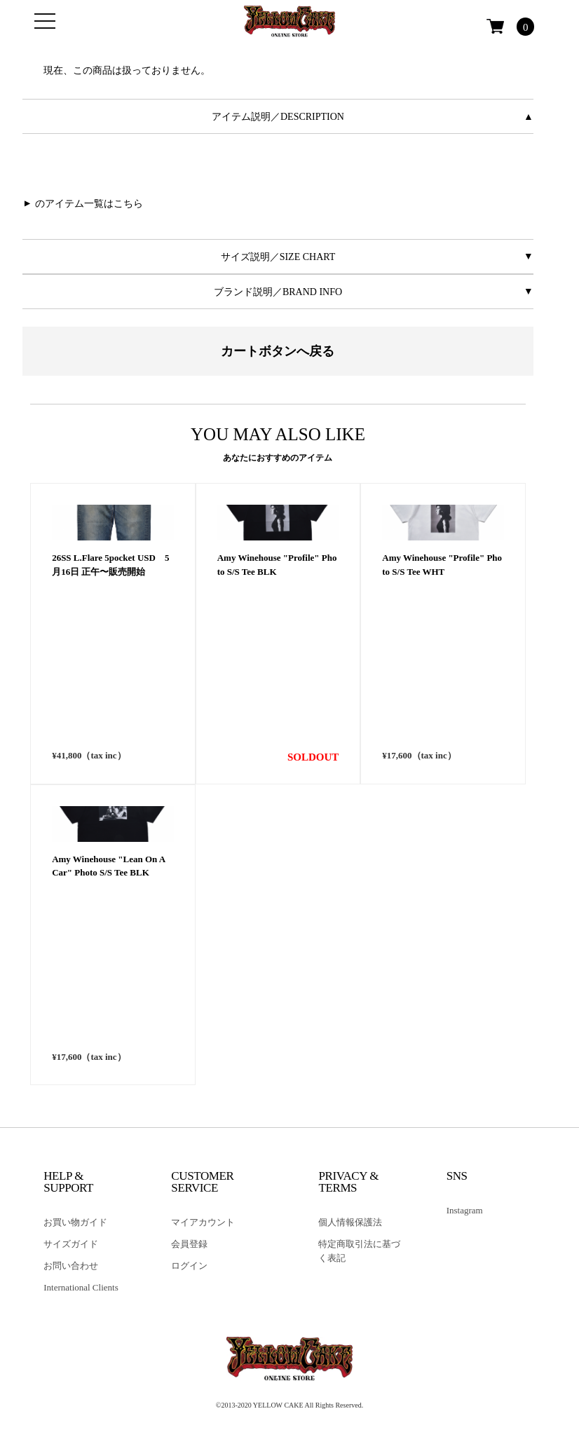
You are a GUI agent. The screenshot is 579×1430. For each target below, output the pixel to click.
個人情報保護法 (350, 1222)
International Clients (80, 1287)
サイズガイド (70, 1244)
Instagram (465, 1210)
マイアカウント (203, 1222)
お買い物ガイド (75, 1222)
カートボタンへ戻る (277, 351)
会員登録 (189, 1244)
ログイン (189, 1265)
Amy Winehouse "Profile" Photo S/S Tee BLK (277, 712)
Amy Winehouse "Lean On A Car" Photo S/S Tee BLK (108, 1012)
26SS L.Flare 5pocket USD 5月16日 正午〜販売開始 (110, 712)
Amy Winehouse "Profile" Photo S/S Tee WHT (442, 712)
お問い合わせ (70, 1265)
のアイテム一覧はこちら (89, 203)
